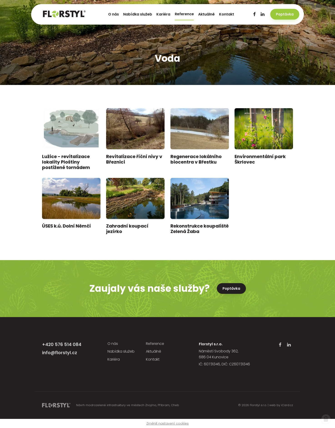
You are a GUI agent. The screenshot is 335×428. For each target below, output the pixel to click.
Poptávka (231, 288)
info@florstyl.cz (59, 353)
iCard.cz (287, 405)
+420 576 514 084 (61, 344)
